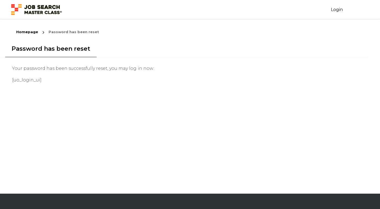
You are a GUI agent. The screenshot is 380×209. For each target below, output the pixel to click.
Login (337, 9)
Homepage (27, 32)
